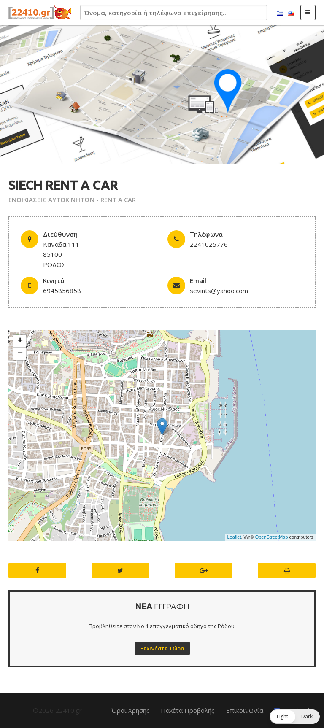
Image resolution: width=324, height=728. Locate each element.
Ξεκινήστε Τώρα (162, 648)
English (291, 13)
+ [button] (20, 341)
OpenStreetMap (271, 536)
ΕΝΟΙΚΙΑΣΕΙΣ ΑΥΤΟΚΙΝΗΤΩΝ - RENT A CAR (72, 199)
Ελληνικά (280, 13)
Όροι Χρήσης (130, 710)
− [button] (20, 354)
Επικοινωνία (244, 710)
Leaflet (234, 536)
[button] (295, 716)
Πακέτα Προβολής (188, 710)
